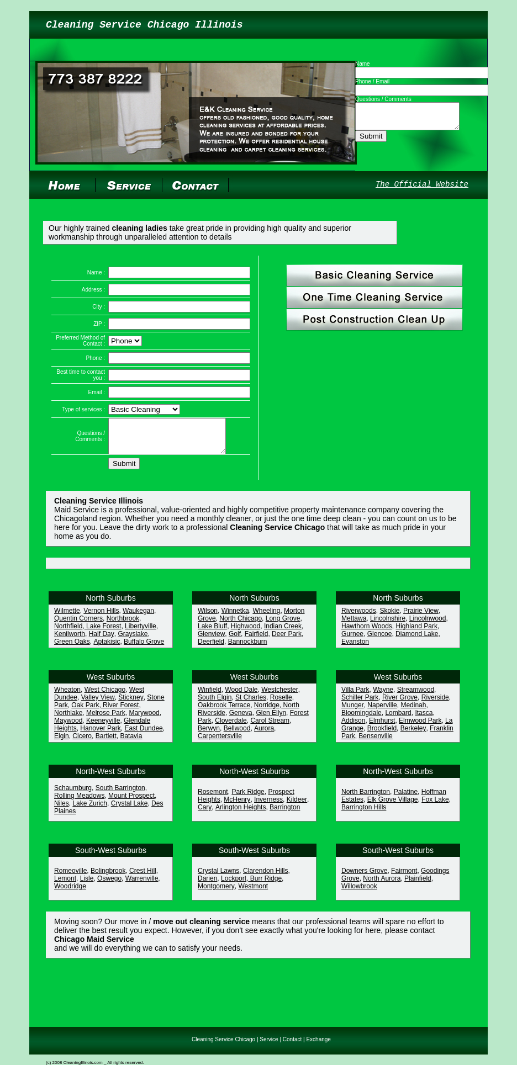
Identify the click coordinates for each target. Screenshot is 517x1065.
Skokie (389, 617)
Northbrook (123, 625)
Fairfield (256, 640)
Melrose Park (105, 719)
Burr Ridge (265, 885)
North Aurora (381, 885)
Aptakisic (106, 648)
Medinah (413, 712)
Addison (353, 727)
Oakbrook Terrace (224, 712)
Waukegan (138, 617)
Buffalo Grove (144, 648)
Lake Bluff (212, 633)
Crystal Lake (129, 810)
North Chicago (240, 625)
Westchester (279, 696)
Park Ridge (247, 798)
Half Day (101, 640)
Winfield (209, 696)
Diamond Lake (416, 640)
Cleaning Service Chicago (223, 1039)
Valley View (98, 704)
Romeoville (70, 877)
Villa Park (355, 696)
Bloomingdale (361, 719)
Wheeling (266, 617)
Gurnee (352, 640)
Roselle (281, 704)
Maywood (68, 727)
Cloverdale (230, 727)
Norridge (266, 712)
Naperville (382, 712)
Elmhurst (382, 727)
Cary (205, 814)
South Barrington (120, 794)
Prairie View (421, 617)
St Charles (250, 704)
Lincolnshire (387, 625)
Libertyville (140, 633)
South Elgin (214, 704)
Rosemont (213, 798)
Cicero (82, 742)
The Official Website (422, 184)
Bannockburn (247, 648)
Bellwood (237, 735)
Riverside (435, 704)
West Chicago (105, 696)
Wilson (208, 617)
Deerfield (211, 648)
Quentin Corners (78, 625)
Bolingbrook (108, 877)
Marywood (144, 719)
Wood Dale (241, 696)
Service (269, 1039)
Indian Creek (283, 633)
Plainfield (417, 885)
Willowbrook (359, 893)
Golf (235, 640)
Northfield (68, 633)
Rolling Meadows (79, 802)
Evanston (355, 648)
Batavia (131, 742)
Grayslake (132, 640)
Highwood (245, 633)
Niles (61, 810)
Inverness (268, 806)
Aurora (264, 735)
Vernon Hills (101, 617)
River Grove (400, 704)
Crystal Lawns (218, 877)
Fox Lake (435, 806)
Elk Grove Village (392, 806)
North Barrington (365, 798)
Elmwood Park (420, 727)
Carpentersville (220, 742)
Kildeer (297, 806)
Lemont (65, 885)
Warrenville (142, 885)
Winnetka (235, 617)
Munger (352, 712)
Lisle (87, 885)
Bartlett (106, 742)
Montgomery (216, 893)
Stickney (130, 704)
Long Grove (283, 625)
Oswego (109, 885)
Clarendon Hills (265, 877)
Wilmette (67, 617)
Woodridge (70, 893)
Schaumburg (73, 794)
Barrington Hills (363, 814)
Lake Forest (103, 633)
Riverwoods (358, 617)
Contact (292, 1039)
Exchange (318, 1039)
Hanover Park (100, 735)
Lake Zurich (89, 810)
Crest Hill (142, 877)
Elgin (61, 742)
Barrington (285, 814)
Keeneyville (103, 727)
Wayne (383, 696)
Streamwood (415, 696)
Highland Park (416, 633)
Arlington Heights (240, 814)
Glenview (211, 640)
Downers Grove (364, 877)
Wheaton (67, 696)
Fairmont (404, 877)
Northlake (68, 719)
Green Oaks (72, 648)
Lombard (398, 719)
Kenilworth (69, 640)
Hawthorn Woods (366, 633)
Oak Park (85, 712)
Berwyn (209, 735)
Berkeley (413, 735)
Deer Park (287, 640)
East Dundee (143, 735)
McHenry (237, 806)
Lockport (233, 885)
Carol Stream (269, 727)
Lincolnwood (427, 625)
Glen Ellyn (271, 719)
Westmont (253, 893)
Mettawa (353, 625)
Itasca (423, 719)
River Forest (120, 712)
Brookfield (382, 735)
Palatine (406, 798)
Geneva (240, 719)
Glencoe (379, 640)
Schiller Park (359, 704)
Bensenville (375, 742)
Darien (207, 885)
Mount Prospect (131, 802)
